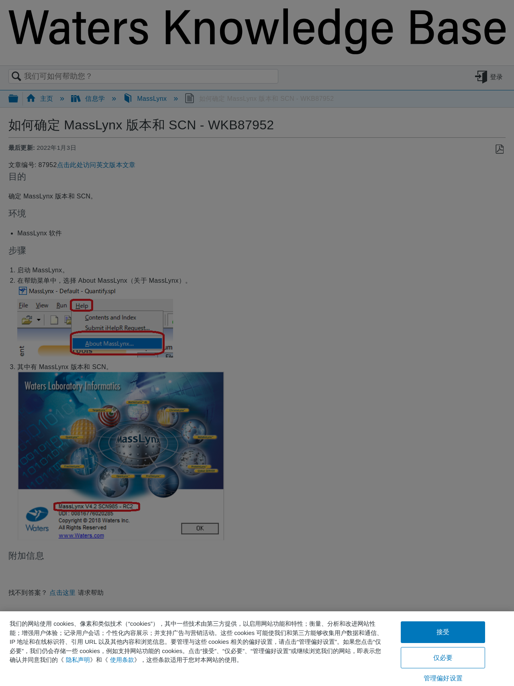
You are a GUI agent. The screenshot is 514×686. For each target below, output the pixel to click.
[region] (257, 648)
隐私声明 (78, 659)
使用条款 (122, 659)
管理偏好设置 (443, 678)
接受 (442, 632)
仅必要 (443, 657)
